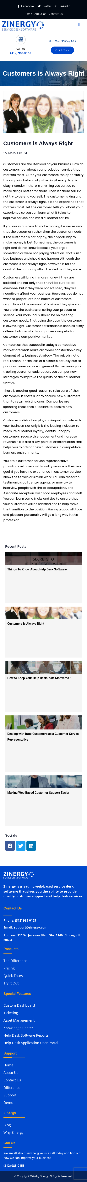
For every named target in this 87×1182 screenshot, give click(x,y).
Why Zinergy (13, 1132)
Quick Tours (13, 975)
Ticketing (10, 1012)
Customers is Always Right (25, 623)
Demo (8, 1102)
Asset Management (19, 1020)
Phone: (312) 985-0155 (19, 921)
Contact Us (56, 14)
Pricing (9, 968)
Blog (7, 1125)
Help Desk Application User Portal (30, 1042)
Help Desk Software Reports (26, 1035)
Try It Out (11, 983)
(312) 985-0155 (13, 1166)
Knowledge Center (18, 1027)
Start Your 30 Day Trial (62, 41)
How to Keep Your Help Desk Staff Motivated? (39, 678)
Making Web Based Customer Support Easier (38, 792)
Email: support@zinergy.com (25, 928)
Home (28, 14)
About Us (40, 14)
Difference (11, 1087)
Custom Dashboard (19, 1005)
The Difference (15, 960)
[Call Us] (21, 39)
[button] (79, 24)
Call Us (20, 48)
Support (9, 1095)
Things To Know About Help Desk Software (37, 569)
